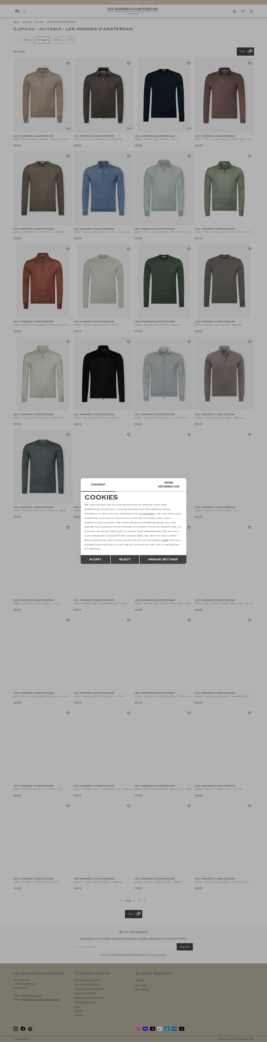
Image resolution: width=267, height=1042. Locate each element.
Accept (95, 559)
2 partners (147, 513)
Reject (125, 559)
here (165, 540)
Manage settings (163, 559)
